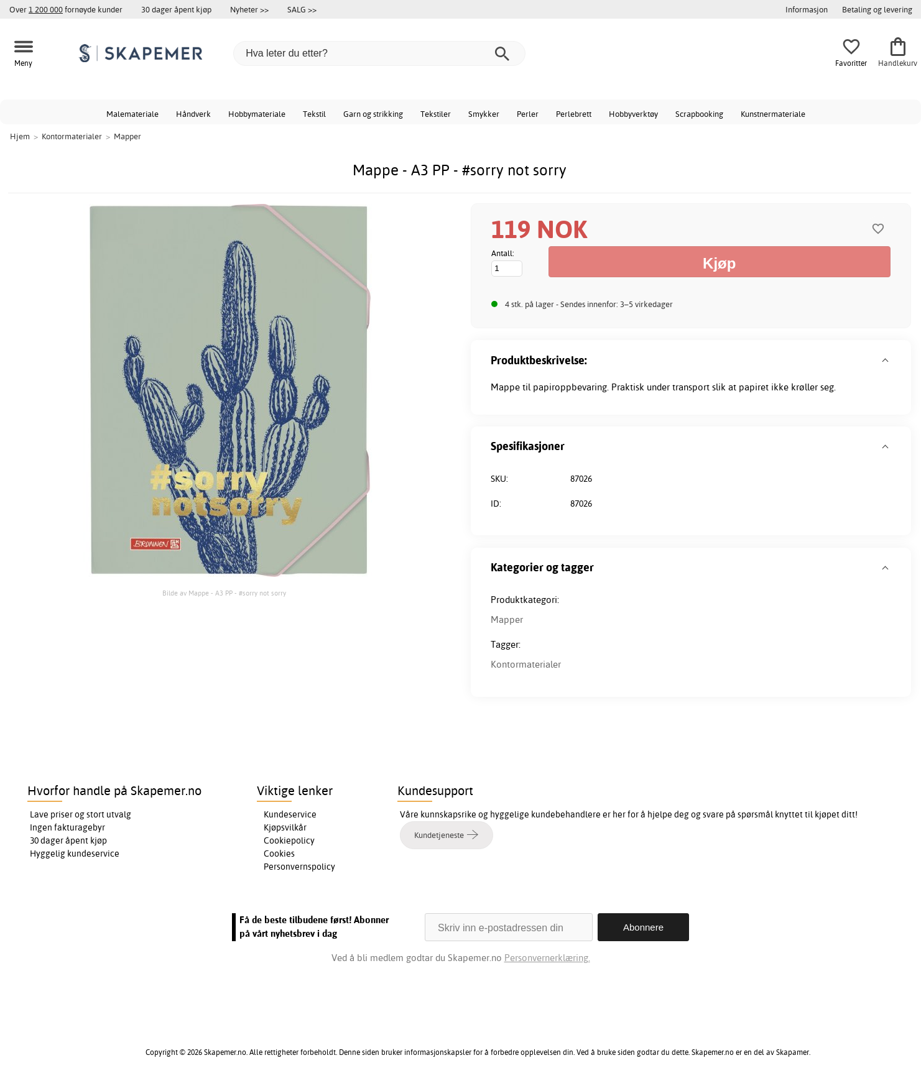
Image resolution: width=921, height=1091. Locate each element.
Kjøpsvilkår (285, 827)
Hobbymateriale (256, 114)
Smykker (483, 114)
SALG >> (302, 9)
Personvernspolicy (299, 866)
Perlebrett (573, 114)
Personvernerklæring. (547, 958)
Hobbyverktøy (633, 114)
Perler (528, 114)
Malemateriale (132, 114)
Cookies (279, 853)
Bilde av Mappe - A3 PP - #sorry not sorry (224, 593)
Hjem (20, 136)
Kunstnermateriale (773, 114)
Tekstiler (435, 114)
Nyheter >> (249, 9)
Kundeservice (290, 814)
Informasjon (806, 9)
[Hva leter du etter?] (379, 53)
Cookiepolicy (289, 840)
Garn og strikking (373, 114)
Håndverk (193, 114)
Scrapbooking (699, 114)
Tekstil (314, 114)
